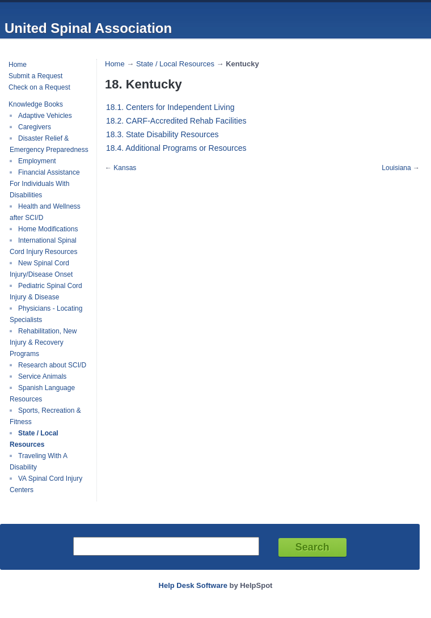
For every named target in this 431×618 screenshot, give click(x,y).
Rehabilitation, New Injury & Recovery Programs (43, 342)
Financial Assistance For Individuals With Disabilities (45, 183)
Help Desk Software (193, 585)
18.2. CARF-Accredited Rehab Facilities (176, 120)
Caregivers (34, 127)
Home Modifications (48, 229)
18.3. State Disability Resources (162, 134)
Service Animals (42, 376)
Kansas (124, 168)
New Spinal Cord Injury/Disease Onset (41, 268)
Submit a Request (35, 76)
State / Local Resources (34, 438)
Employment (37, 161)
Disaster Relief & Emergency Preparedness (49, 144)
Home (18, 65)
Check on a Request (39, 87)
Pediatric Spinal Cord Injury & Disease (46, 291)
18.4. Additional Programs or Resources (176, 148)
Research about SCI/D (52, 365)
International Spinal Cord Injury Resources (43, 246)
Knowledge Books (36, 104)
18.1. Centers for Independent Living (170, 107)
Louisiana (396, 168)
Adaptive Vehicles (45, 116)
